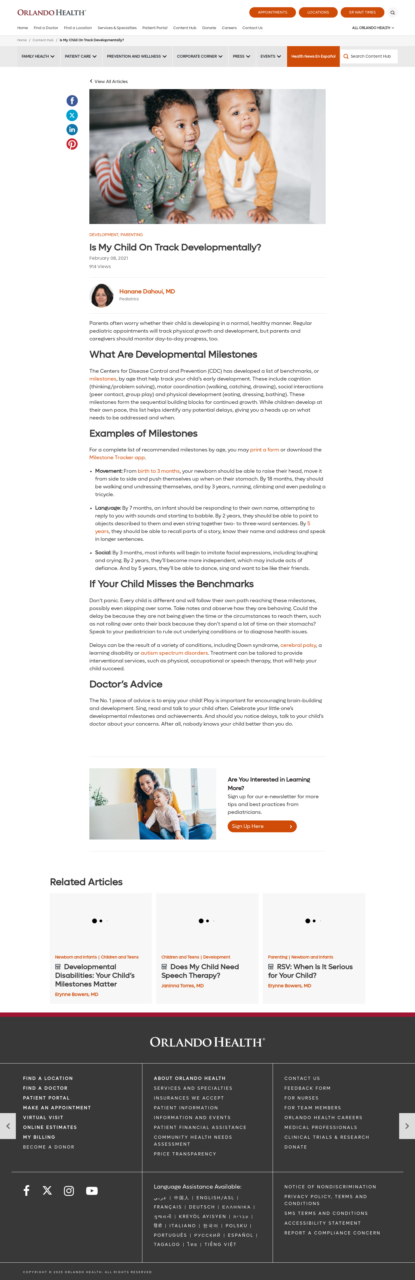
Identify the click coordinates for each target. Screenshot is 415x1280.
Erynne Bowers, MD (76, 994)
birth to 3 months (159, 471)
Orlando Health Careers (323, 1118)
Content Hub (185, 27)
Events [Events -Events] (268, 56)
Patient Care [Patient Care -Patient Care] (78, 56)
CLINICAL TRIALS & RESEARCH (327, 1137)
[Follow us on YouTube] (92, 1191)
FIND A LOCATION (48, 1078)
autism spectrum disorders (174, 653)
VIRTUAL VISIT (43, 1118)
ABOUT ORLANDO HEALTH (190, 1078)
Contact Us (252, 27)
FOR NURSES (301, 1098)
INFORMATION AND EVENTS (192, 1118)
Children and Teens (120, 957)
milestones (102, 379)
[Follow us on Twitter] (47, 1188)
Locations (318, 12)
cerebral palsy (298, 645)
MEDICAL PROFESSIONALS (321, 1127)
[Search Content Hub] (369, 56)
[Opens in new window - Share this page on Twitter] (72, 115)
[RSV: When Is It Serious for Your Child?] (314, 922)
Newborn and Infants (77, 957)
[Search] (392, 12)
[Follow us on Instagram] (69, 1191)
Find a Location (78, 27)
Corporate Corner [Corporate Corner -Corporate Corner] (197, 56)
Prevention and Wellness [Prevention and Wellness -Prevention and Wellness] (134, 56)
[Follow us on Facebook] (27, 1191)
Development (104, 235)
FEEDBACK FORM (307, 1088)
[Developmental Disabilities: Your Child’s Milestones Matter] (101, 922)
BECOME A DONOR (49, 1147)
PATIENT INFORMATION (186, 1108)
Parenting (131, 235)
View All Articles (111, 81)
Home (22, 27)
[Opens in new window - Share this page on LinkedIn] (72, 129)
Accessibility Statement (322, 1223)
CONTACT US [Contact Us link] (302, 1078)
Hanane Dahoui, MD (147, 292)
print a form (264, 450)
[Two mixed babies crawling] (207, 156)
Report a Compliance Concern (332, 1233)
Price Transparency (185, 1154)
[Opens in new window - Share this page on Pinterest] (72, 144)
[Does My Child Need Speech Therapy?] (207, 922)
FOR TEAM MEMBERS (313, 1108)
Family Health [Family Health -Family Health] (35, 56)
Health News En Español (313, 56)
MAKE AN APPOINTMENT (57, 1108)
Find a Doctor (46, 27)
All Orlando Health (371, 28)
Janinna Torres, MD (182, 986)
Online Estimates (50, 1127)
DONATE (296, 1147)
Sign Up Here (248, 826)
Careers (229, 27)
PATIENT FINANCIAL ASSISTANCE (200, 1127)
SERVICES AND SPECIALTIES (193, 1088)
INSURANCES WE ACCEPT (189, 1098)
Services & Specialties (117, 27)
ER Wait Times (362, 12)
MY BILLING (39, 1137)
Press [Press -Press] (238, 56)
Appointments (272, 12)
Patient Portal (154, 27)
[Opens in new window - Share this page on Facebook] (72, 101)
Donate (209, 27)
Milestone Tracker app (117, 457)
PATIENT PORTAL (46, 1098)
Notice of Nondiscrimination (330, 1187)
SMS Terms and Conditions (326, 1213)
